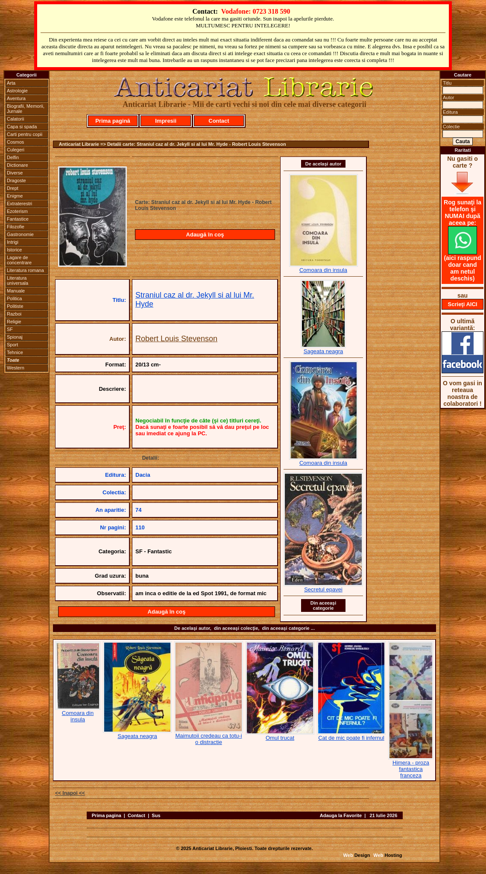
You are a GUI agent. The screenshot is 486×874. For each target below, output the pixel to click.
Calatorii (15, 118)
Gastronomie (20, 234)
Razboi (14, 313)
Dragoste (16, 180)
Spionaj (15, 337)
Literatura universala (17, 280)
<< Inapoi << (70, 793)
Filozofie (15, 226)
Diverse (15, 172)
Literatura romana (25, 270)
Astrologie (17, 90)
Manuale (16, 290)
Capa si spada (22, 126)
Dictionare (17, 165)
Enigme (15, 195)
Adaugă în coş (205, 234)
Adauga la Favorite (341, 815)
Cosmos (15, 142)
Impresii (165, 121)
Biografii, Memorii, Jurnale (25, 108)
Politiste (15, 306)
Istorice (14, 249)
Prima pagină (112, 121)
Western (15, 367)
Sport (12, 344)
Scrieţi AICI (462, 304)
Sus (156, 815)
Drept (12, 188)
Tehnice (15, 352)
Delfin (13, 157)
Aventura (16, 98)
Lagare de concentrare (19, 260)
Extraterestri (19, 203)
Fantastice (18, 218)
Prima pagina (106, 815)
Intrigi (12, 242)
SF (10, 329)
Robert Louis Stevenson (176, 338)
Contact (218, 121)
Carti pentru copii (24, 134)
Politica (14, 298)
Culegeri (15, 149)
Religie (14, 321)
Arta (11, 83)
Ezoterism (17, 211)
